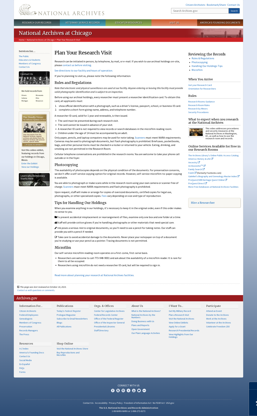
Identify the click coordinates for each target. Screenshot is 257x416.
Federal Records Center (106, 314)
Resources (26, 343)
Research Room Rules (199, 105)
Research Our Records (36, 22)
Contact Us (233, 4)
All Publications (64, 326)
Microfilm (197, 69)
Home (22, 39)
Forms (22, 372)
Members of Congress (30, 63)
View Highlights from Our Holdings (181, 335)
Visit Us (174, 22)
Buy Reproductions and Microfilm (68, 354)
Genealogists (25, 318)
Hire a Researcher (203, 202)
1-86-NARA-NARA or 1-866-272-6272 (128, 411)
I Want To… (176, 306)
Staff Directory (101, 330)
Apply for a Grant (177, 326)
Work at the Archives (216, 318)
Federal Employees (28, 314)
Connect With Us (128, 385)
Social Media (25, 360)
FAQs (21, 368)
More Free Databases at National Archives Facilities (213, 186)
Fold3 (192, 172)
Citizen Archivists (195, 4)
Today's (69, 311)
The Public (24, 56)
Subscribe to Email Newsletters (72, 318)
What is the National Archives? (146, 311)
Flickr (144, 390)
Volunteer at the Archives (218, 322)
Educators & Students (29, 59)
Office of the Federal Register (108, 318)
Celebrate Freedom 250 (217, 326)
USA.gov (170, 402)
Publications (65, 306)
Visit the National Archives (181, 318)
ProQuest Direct (197, 183)
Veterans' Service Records (83, 22)
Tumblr (128, 390)
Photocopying (200, 62)
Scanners (140, 137)
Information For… (30, 306)
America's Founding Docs (31, 352)
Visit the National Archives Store (72, 348)
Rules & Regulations (203, 58)
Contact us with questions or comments (35, 290)
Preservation (25, 326)
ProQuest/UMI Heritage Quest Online (207, 179)
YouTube (134, 390)
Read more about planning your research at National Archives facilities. (94, 275)
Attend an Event (214, 311)
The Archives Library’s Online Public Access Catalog (213, 155)
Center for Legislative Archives (109, 311)
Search (234, 10)
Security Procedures (198, 112)
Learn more (228, 410)
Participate (213, 306)
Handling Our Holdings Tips (207, 66)
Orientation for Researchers (202, 88)
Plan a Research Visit (179, 314)
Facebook (113, 390)
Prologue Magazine (66, 314)
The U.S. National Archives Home (61, 9)
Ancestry (194, 162)
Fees (104, 195)
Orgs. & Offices (104, 306)
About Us (137, 306)
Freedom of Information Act (137, 402)
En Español (24, 364)
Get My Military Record (180, 311)
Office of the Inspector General (109, 322)
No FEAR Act (159, 402)
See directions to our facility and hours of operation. (84, 70)
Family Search (196, 169)
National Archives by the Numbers (143, 316)
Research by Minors (198, 108)
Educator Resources (128, 22)
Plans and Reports (140, 325)
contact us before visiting (76, 65)
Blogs (59, 322)
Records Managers (28, 330)
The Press (24, 334)
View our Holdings (30, 166)
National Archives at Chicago (41, 39)
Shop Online (65, 343)
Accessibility (101, 402)
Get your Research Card (200, 85)
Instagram (123, 390)
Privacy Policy (116, 402)
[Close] (253, 386)
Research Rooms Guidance (201, 101)
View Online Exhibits (178, 322)
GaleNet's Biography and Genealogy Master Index (213, 176)
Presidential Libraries (104, 326)
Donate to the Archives (217, 314)
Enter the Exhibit (29, 163)
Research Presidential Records (184, 330)
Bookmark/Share (216, 4)
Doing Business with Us (142, 321)
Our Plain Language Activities (145, 333)
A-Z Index (23, 348)
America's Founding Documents (220, 22)
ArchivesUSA (197, 165)
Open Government (140, 329)
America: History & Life (200, 158)
